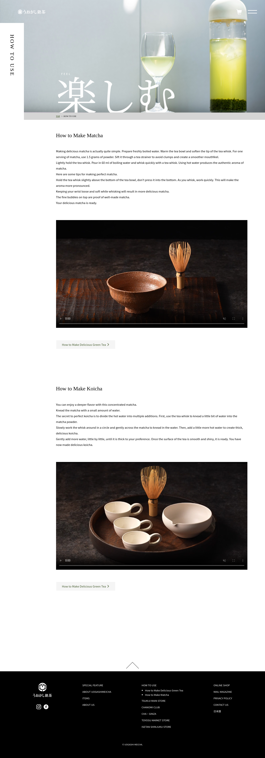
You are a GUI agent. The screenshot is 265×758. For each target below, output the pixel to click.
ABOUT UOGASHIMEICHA (96, 692)
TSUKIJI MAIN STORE (154, 701)
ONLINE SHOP (222, 685)
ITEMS (86, 698)
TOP (58, 116)
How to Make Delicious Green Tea (164, 690)
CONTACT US (221, 705)
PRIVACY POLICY (223, 698)
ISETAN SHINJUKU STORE (156, 727)
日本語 (217, 711)
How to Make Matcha (157, 695)
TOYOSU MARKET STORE (156, 720)
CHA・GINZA (149, 714)
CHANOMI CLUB (151, 707)
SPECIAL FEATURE (92, 685)
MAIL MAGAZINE (223, 692)
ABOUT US (88, 705)
